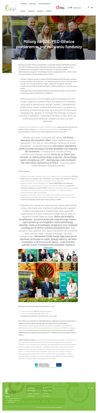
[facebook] (88, 7)
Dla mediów (40, 11)
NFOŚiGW (48, 11)
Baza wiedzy (32, 3)
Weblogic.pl (59, 407)
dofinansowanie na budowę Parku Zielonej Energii (44, 330)
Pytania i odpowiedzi (44, 3)
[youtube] (92, 7)
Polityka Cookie (47, 391)
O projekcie (24, 3)
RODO (44, 388)
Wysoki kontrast (77, 7)
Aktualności (31, 11)
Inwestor (23, 11)
